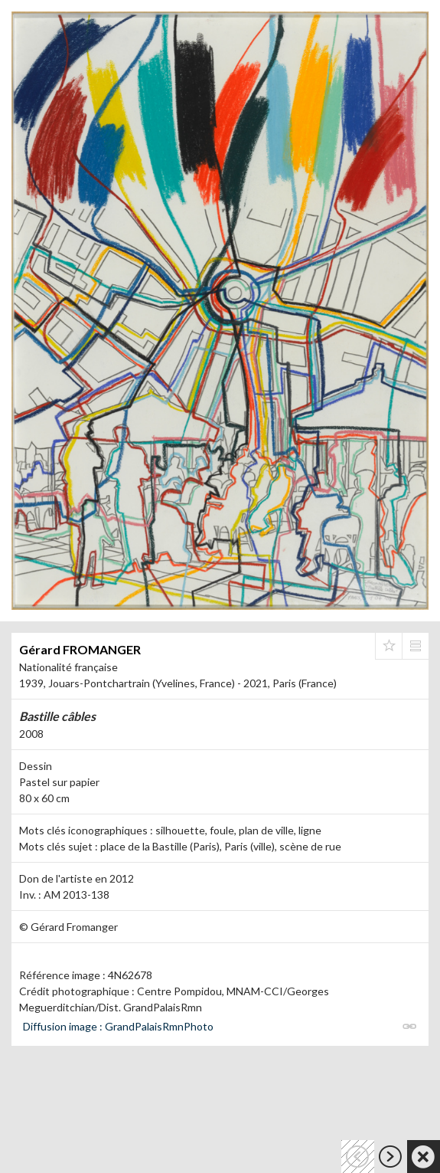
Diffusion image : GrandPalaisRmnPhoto (118, 1026)
